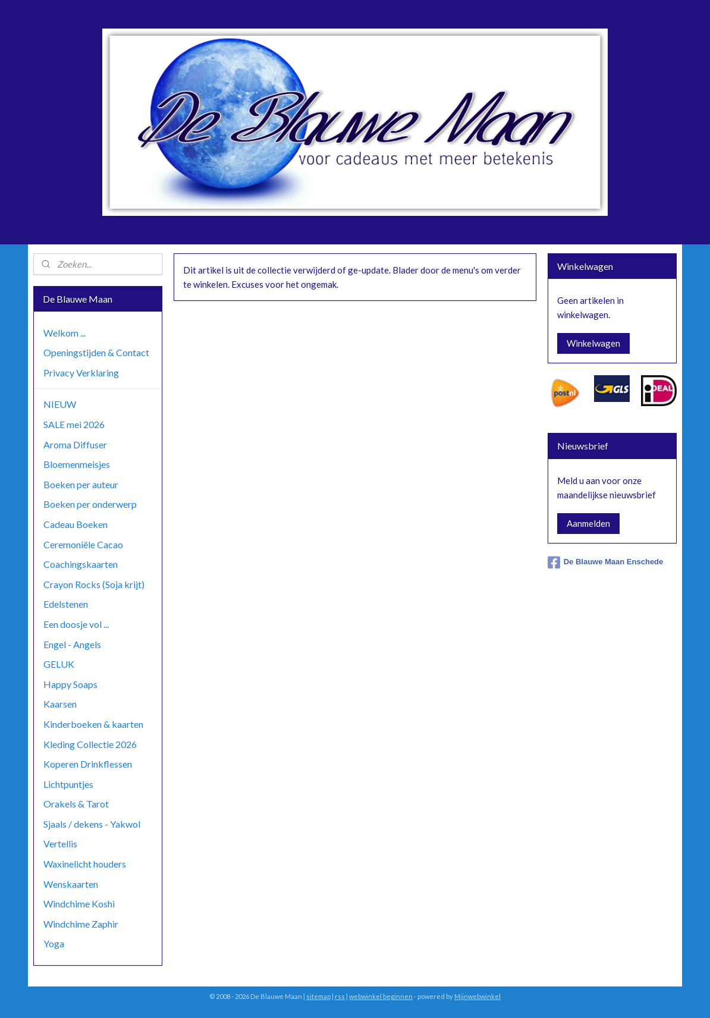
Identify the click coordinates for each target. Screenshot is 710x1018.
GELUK (58, 664)
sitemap (318, 996)
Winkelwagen (593, 343)
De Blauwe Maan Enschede (606, 562)
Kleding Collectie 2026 (90, 744)
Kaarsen (60, 703)
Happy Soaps (70, 684)
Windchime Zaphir (80, 923)
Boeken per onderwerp (90, 504)
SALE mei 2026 (74, 424)
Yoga (53, 943)
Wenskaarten (70, 884)
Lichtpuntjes (68, 784)
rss (340, 996)
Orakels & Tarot (76, 803)
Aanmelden (588, 523)
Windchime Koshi (79, 903)
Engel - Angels (72, 644)
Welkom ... (64, 332)
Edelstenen (65, 603)
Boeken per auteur (80, 484)
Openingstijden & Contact (96, 352)
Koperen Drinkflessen (87, 763)
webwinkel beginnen (381, 996)
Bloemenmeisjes (76, 464)
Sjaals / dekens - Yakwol (91, 824)
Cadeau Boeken (75, 524)
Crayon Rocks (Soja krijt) (93, 584)
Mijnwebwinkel (477, 996)
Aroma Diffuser (75, 444)
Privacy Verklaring (81, 372)
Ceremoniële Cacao (83, 544)
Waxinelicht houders (84, 863)
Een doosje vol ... (76, 624)
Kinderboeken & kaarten (93, 724)
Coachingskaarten (80, 564)
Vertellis (60, 843)
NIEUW (59, 404)
